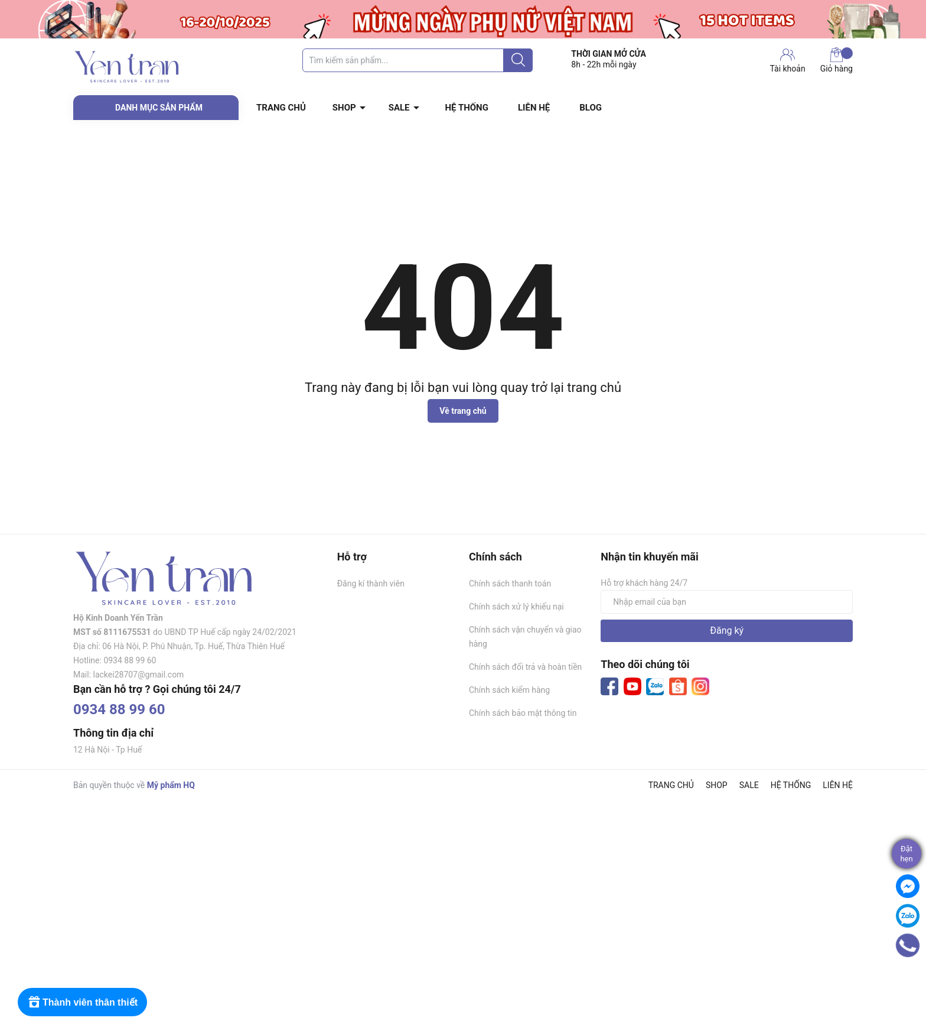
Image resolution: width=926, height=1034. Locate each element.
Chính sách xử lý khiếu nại (516, 606)
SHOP (344, 107)
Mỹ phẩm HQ (171, 785)
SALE (399, 107)
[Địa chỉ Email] (727, 602)
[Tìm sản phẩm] (417, 60)
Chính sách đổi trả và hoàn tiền (525, 667)
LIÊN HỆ (534, 107)
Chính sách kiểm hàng (509, 690)
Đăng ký (727, 630)
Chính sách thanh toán (510, 583)
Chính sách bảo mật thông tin (523, 713)
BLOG (590, 107)
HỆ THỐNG (466, 107)
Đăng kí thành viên (371, 583)
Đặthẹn (906, 853)
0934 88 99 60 (119, 709)
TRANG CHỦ (281, 107)
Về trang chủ (462, 411)
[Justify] (518, 60)
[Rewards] (82, 1002)
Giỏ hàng (836, 60)
